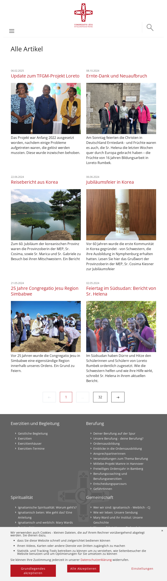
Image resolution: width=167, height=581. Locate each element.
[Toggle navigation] (12, 31)
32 (100, 397)
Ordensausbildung (106, 443)
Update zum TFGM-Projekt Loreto (45, 76)
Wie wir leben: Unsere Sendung (115, 512)
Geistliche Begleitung (33, 433)
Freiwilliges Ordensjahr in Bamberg (118, 469)
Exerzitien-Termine (31, 449)
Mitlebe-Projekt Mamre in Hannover (118, 464)
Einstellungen (142, 569)
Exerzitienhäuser (30, 443)
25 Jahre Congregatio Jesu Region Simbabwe (44, 291)
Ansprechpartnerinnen (109, 454)
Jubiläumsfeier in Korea (110, 182)
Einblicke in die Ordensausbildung (117, 449)
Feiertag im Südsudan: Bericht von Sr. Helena (121, 291)
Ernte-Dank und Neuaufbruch (116, 76)
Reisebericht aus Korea (34, 182)
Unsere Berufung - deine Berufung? (118, 438)
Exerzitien (25, 438)
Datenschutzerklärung (96, 560)
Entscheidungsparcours (110, 484)
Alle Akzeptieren (83, 569)
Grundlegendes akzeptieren (33, 571)
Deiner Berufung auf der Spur (114, 433)
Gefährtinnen (102, 489)
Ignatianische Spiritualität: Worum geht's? (47, 507)
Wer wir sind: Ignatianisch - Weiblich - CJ (121, 507)
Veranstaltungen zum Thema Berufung (120, 459)
